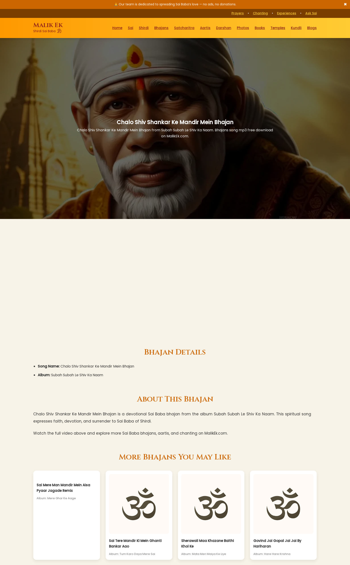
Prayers (237, 13)
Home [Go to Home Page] (117, 27)
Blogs (312, 27)
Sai (130, 27)
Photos (243, 27)
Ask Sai (311, 13)
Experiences (286, 13)
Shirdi (144, 27)
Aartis (205, 27)
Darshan (223, 27)
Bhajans (161, 27)
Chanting (260, 13)
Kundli (296, 27)
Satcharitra (184, 27)
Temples (278, 27)
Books (260, 27)
